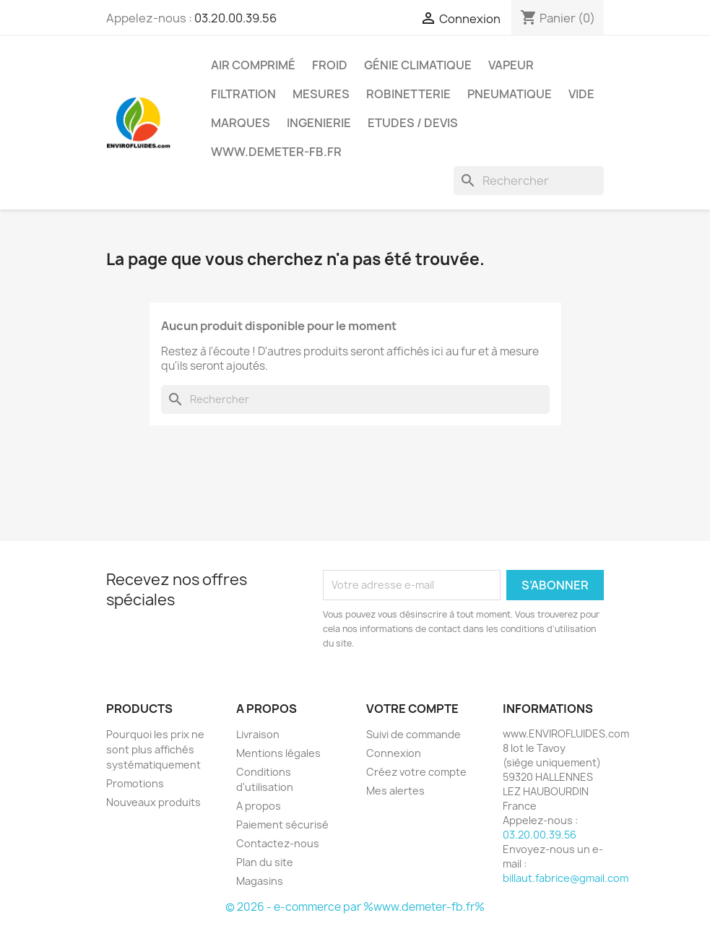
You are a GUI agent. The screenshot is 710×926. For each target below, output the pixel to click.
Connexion (393, 753)
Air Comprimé (253, 65)
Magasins (259, 881)
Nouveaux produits (153, 802)
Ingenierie (319, 123)
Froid (329, 65)
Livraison (258, 734)
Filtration (243, 94)
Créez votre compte (416, 772)
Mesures (321, 94)
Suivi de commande (413, 734)
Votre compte (412, 709)
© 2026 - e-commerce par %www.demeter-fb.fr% (355, 906)
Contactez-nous (277, 843)
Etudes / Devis (413, 123)
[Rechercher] (529, 180)
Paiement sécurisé (282, 824)
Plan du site (264, 862)
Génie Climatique (418, 65)
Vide (581, 94)
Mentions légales (278, 753)
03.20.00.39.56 (235, 18)
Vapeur (511, 65)
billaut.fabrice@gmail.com (565, 878)
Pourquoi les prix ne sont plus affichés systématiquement (155, 749)
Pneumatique (509, 94)
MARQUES (240, 123)
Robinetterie (408, 94)
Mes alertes (395, 790)
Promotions (135, 783)
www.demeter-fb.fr (276, 152)
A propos (258, 806)
